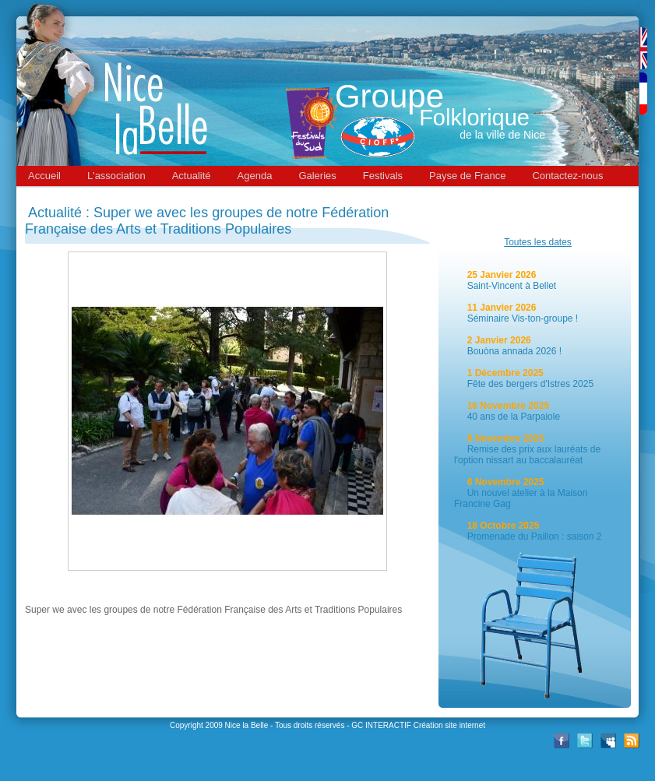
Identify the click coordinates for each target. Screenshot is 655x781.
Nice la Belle (247, 725)
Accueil (44, 175)
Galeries (317, 175)
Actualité (191, 175)
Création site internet (449, 725)
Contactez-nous (567, 175)
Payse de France (467, 175)
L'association (116, 175)
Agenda (255, 175)
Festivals (383, 175)
